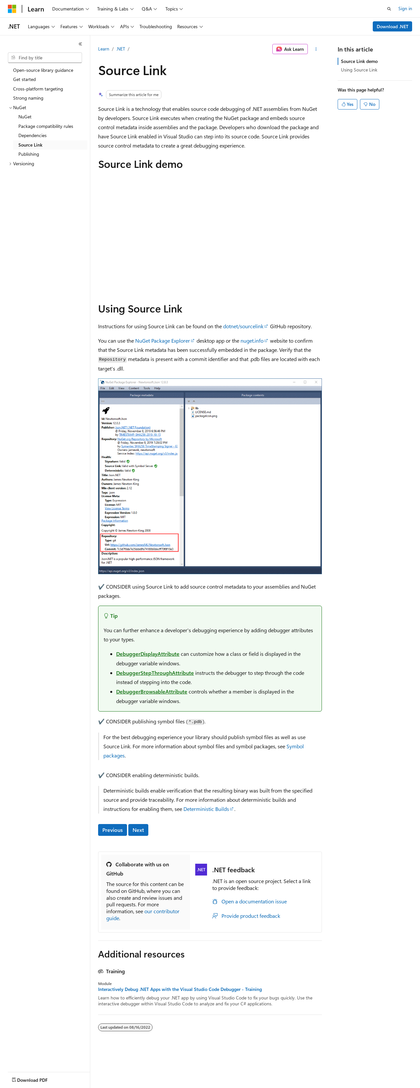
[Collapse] (80, 44)
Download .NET (393, 26)
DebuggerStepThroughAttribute (155, 672)
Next (138, 829)
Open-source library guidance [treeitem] (43, 70)
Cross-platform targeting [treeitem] (38, 89)
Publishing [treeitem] (28, 154)
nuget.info (252, 340)
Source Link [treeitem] (30, 145)
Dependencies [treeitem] (32, 135)
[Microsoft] (12, 9)
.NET (120, 49)
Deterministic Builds (206, 808)
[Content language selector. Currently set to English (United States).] (38, 1078)
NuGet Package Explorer (162, 340)
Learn (103, 49)
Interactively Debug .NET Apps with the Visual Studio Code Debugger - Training (180, 989)
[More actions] (316, 49)
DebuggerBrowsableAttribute (151, 691)
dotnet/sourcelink (243, 326)
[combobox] (45, 57)
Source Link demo (359, 61)
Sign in (405, 8)
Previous (112, 829)
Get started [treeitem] (24, 79)
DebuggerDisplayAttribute (147, 653)
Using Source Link (359, 70)
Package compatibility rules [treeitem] (45, 126)
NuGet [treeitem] (25, 116)
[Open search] (389, 9)
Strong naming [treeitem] (28, 98)
